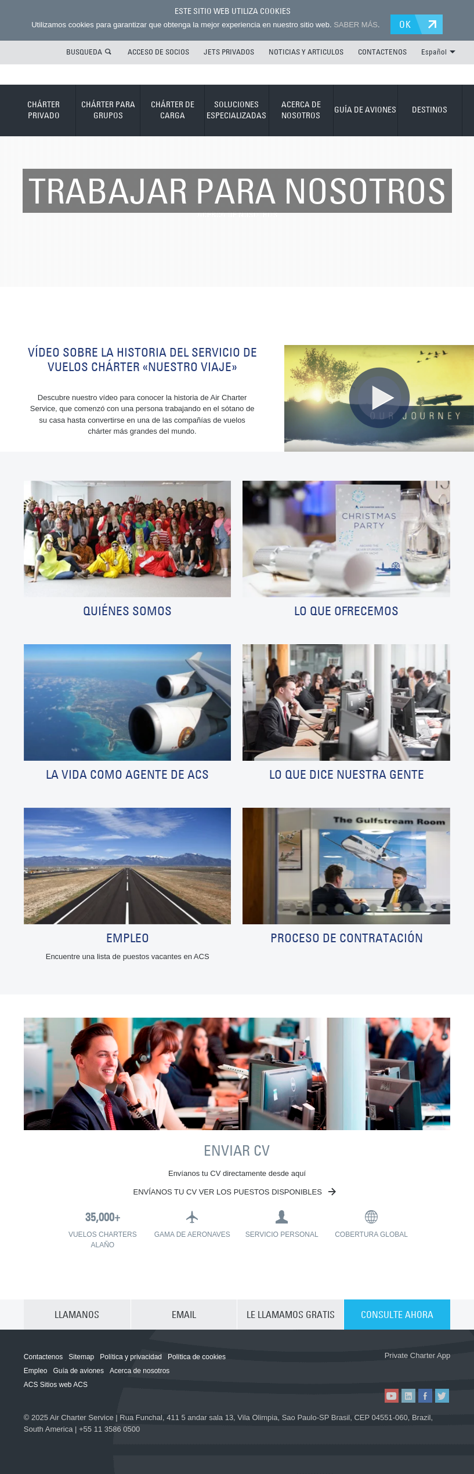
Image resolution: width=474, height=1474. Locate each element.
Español (438, 51)
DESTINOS (429, 109)
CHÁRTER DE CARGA (172, 110)
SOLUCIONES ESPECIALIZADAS (236, 110)
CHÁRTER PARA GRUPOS (108, 110)
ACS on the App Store (349, 1368)
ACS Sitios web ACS (56, 1385)
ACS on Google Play (418, 1368)
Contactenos (43, 1357)
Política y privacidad (131, 1357)
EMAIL (184, 1314)
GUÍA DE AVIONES (365, 109)
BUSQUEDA (84, 51)
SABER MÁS (356, 24)
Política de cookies (197, 1357)
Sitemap (81, 1357)
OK (405, 24)
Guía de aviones (78, 1371)
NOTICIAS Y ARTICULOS (306, 51)
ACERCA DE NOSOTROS (301, 110)
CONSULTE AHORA (397, 1314)
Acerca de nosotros (139, 1371)
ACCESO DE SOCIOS (158, 51)
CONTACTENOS (382, 51)
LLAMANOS (77, 1314)
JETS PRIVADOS (229, 51)
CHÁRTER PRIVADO (43, 110)
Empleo (36, 1371)
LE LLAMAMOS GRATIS (291, 1314)
